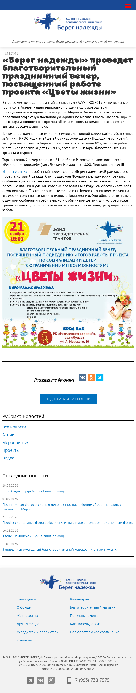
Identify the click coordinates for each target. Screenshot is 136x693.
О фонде (24, 607)
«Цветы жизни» (14, 172)
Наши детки (26, 599)
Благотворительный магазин (93, 607)
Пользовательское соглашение (94, 632)
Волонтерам (79, 599)
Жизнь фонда (27, 616)
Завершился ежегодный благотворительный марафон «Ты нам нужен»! (59, 550)
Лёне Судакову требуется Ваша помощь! (34, 491)
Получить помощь (84, 616)
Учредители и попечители (38, 632)
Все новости (14, 427)
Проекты (10, 450)
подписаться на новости (68, 399)
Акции (8, 434)
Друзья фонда (28, 624)
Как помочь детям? (85, 624)
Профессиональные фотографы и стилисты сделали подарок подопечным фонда (68, 523)
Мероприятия (15, 442)
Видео (8, 458)
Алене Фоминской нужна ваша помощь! (34, 536)
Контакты (24, 640)
